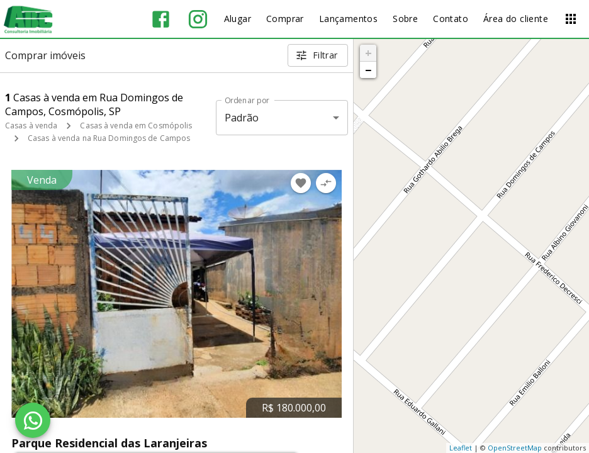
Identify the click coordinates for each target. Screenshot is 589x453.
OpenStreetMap (515, 447)
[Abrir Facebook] (161, 19)
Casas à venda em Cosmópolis (136, 125)
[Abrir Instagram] (198, 19)
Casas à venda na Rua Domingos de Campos (109, 138)
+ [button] (368, 52)
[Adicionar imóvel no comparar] (326, 183)
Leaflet (460, 447)
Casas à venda (31, 125)
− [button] (368, 69)
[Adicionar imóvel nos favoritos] (301, 183)
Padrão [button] (242, 118)
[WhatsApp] (32, 420)
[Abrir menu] (571, 19)
